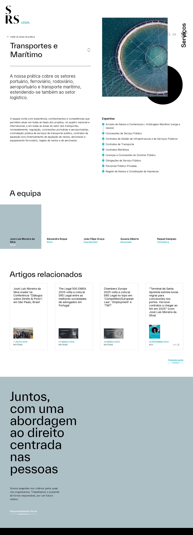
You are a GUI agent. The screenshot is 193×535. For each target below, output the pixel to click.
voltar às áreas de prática (22, 37)
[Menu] (184, 34)
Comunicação (175, 360)
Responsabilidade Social (23, 511)
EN (174, 34)
